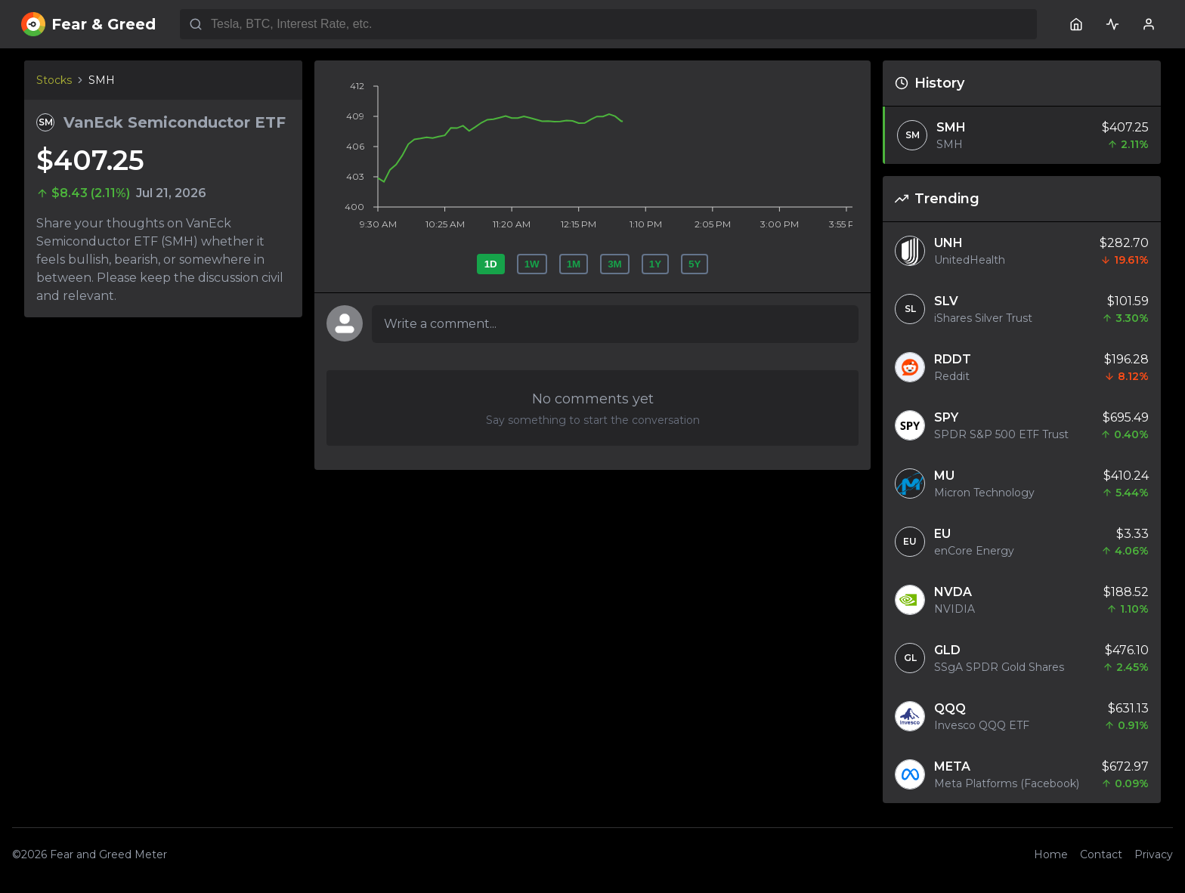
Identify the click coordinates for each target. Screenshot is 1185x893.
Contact (1101, 854)
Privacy (1153, 854)
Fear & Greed (88, 24)
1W (532, 264)
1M (574, 264)
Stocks (54, 80)
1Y (655, 264)
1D (490, 264)
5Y (694, 264)
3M (615, 264)
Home (1051, 854)
